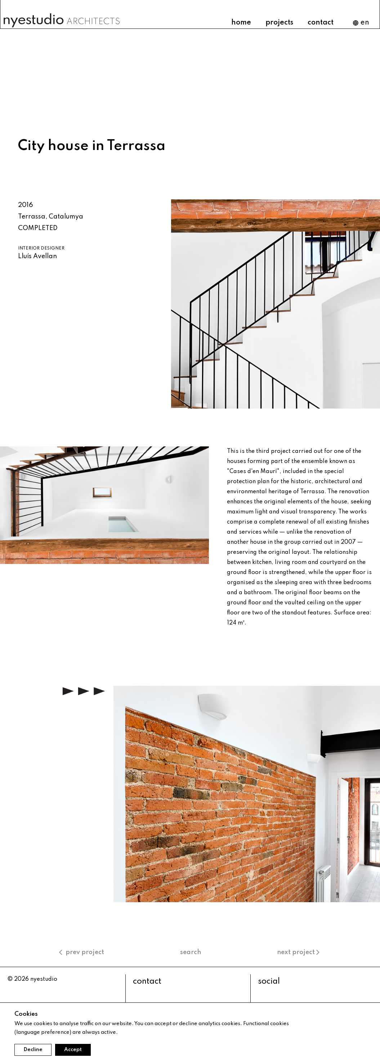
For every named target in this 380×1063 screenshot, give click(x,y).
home (241, 22)
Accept (73, 1049)
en (360, 23)
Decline (33, 1049)
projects (279, 22)
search (190, 952)
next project (299, 952)
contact (321, 22)
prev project (81, 952)
